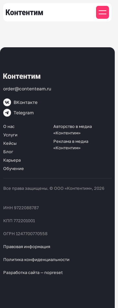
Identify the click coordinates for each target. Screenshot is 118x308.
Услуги (10, 134)
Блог (8, 151)
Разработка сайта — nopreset (33, 272)
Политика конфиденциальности (36, 259)
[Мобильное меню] (102, 12)
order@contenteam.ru (27, 88)
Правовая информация (26, 246)
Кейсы (9, 143)
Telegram (18, 113)
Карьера (12, 160)
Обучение (13, 168)
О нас (9, 126)
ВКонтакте (20, 102)
